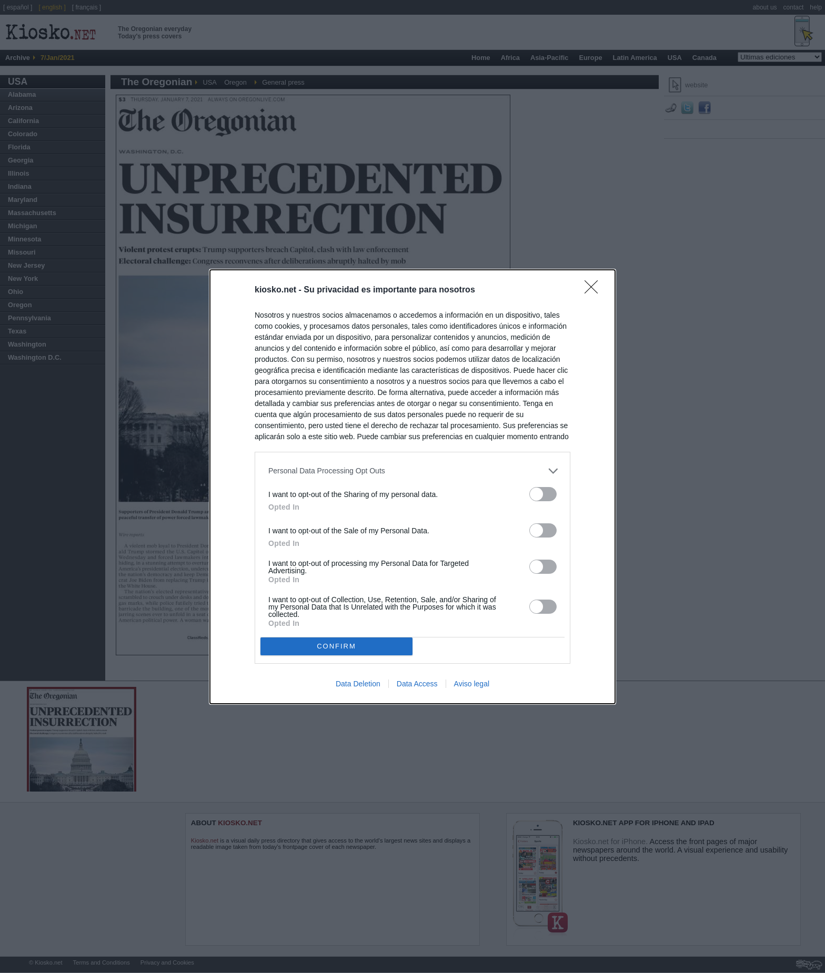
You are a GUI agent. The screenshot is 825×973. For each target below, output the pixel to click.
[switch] (543, 494)
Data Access (417, 684)
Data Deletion (358, 684)
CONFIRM (336, 646)
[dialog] (412, 487)
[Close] (595, 290)
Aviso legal (471, 684)
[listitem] (412, 471)
